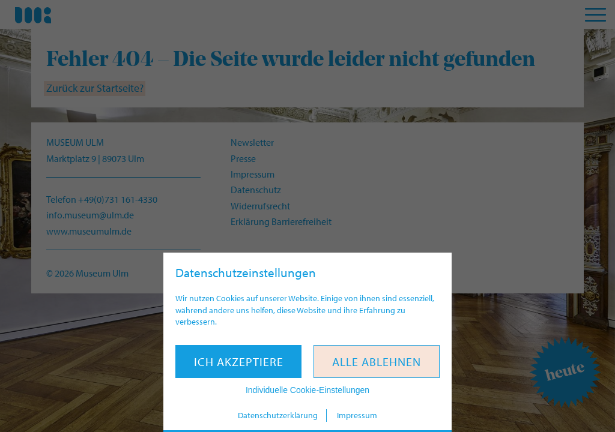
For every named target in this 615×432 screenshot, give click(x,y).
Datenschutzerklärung (278, 415)
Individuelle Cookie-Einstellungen (307, 390)
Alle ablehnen (376, 361)
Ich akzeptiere (238, 361)
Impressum (357, 415)
